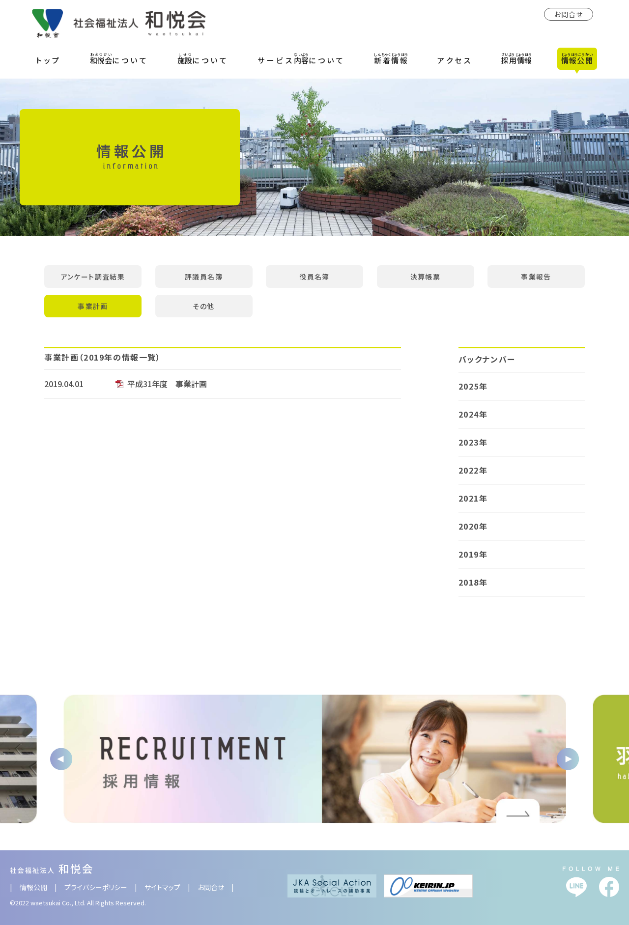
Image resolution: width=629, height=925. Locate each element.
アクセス (454, 60)
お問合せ (568, 14)
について (119, 58)
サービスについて (301, 58)
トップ (48, 60)
